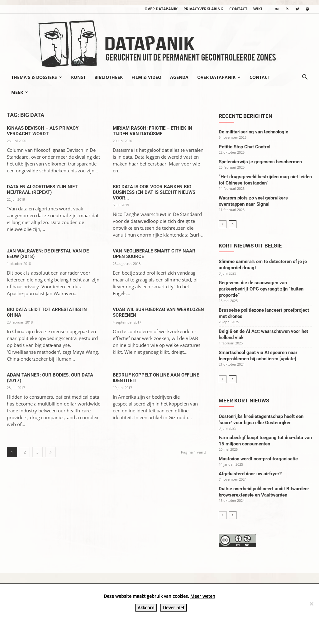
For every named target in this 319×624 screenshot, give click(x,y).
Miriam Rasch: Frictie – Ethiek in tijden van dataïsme (152, 131)
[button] (304, 77)
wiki (257, 9)
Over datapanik (161, 9)
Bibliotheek (108, 77)
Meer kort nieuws (244, 400)
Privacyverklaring (203, 9)
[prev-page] (222, 224)
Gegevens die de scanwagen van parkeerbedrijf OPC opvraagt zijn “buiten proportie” (261, 289)
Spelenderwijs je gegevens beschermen (260, 162)
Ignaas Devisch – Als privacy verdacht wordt (43, 131)
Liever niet (173, 608)
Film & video (146, 77)
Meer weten (202, 596)
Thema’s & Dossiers (36, 77)
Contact (238, 9)
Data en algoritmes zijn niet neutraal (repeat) (42, 189)
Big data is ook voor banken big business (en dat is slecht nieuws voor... (154, 192)
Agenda (179, 77)
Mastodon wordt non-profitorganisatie (258, 459)
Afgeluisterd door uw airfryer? (250, 474)
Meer (19, 92)
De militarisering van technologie (253, 132)
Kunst (78, 77)
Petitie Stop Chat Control (244, 147)
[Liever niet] (311, 604)
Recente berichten (245, 116)
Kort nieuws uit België (250, 245)
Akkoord (146, 608)
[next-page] (50, 452)
